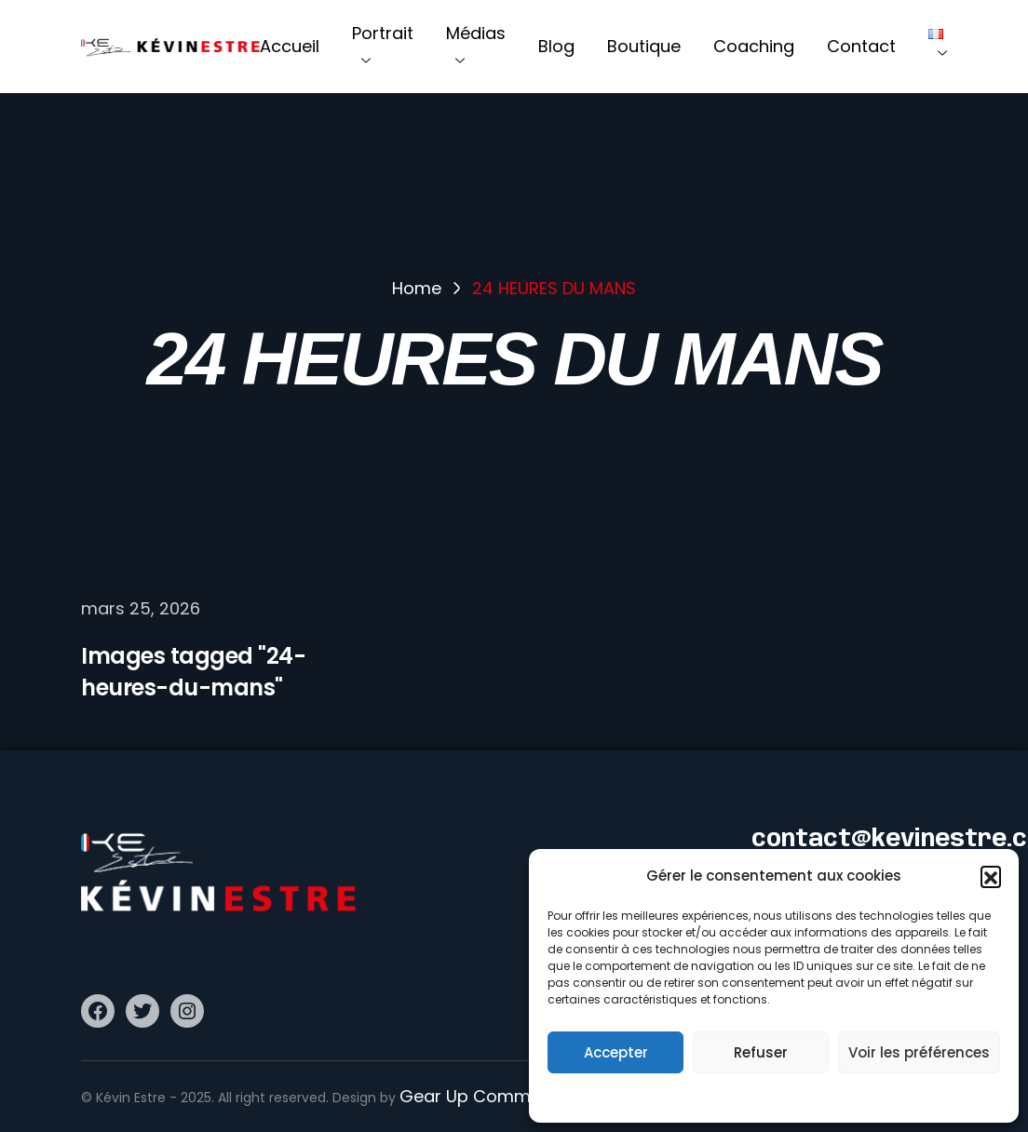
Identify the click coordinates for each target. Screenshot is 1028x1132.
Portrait (382, 46)
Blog (556, 46)
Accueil (289, 46)
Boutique (644, 46)
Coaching (753, 46)
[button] (990, 876)
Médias (476, 46)
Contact (861, 46)
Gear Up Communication (503, 1096)
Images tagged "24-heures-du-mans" (193, 671)
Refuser (761, 1052)
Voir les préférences (919, 1052)
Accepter (616, 1052)
